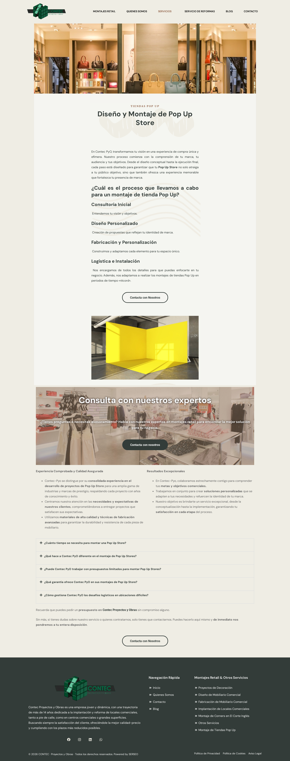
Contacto (251, 11)
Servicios (164, 11)
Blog (229, 11)
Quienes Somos (136, 11)
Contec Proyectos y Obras (120, 610)
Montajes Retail (103, 11)
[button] (145, 545)
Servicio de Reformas (199, 11)
